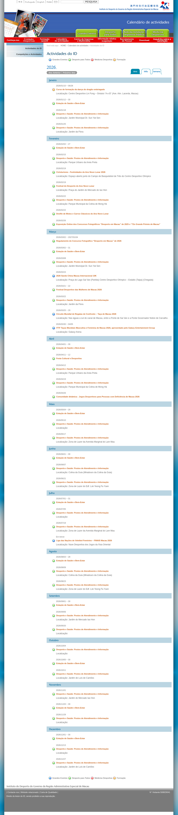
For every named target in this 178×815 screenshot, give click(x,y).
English (40, 1)
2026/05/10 (61, 420)
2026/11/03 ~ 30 (63, 704)
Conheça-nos (13, 40)
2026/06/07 (61, 465)
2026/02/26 (61, 220)
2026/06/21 (61, 478)
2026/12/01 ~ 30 (63, 735)
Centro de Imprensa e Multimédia (84, 40)
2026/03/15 (61, 272)
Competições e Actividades (29, 54)
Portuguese (30, 1)
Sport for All (110, 32)
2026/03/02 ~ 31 (63, 248)
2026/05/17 (61, 434)
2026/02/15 (61, 154)
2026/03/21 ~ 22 (63, 286)
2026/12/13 (61, 745)
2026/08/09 (61, 567)
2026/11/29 (61, 714)
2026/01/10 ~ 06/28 (64, 86)
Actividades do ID (33, 48)
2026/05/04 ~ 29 (63, 410)
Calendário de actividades (61, 40)
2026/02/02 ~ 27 (63, 144)
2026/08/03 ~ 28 (63, 557)
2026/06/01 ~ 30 (63, 454)
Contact (56, 1)
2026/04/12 (61, 365)
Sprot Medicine (157, 32)
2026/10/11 (61, 670)
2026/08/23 (61, 581)
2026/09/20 (61, 626)
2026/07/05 (61, 509)
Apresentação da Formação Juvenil (45, 40)
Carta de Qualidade (48, 792)
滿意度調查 (162, 40)
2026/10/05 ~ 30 (63, 660)
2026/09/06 (61, 612)
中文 (20, 1)
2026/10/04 (61, 646)
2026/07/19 (61, 523)
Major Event (86, 32)
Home (49, 1)
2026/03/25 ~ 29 (63, 310)
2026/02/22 (61, 196)
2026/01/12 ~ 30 (63, 99)
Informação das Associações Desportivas (29, 40)
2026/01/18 (61, 110)
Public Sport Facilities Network (134, 32)
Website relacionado (29, 792)
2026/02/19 (61, 168)
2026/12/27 (61, 759)
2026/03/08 (61, 258)
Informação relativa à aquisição (106, 40)
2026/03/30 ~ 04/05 (64, 324)
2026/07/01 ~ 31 (63, 498)
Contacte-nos (13, 792)
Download (144, 40)
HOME (63, 46)
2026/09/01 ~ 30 (63, 601)
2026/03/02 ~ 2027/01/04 (67, 237)
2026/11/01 (61, 690)
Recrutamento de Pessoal (127, 40)
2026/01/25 (61, 124)
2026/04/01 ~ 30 (63, 344)
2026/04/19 (61, 379)
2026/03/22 (61, 296)
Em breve (60, 537)
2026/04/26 (61, 393)
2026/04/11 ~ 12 (63, 355)
